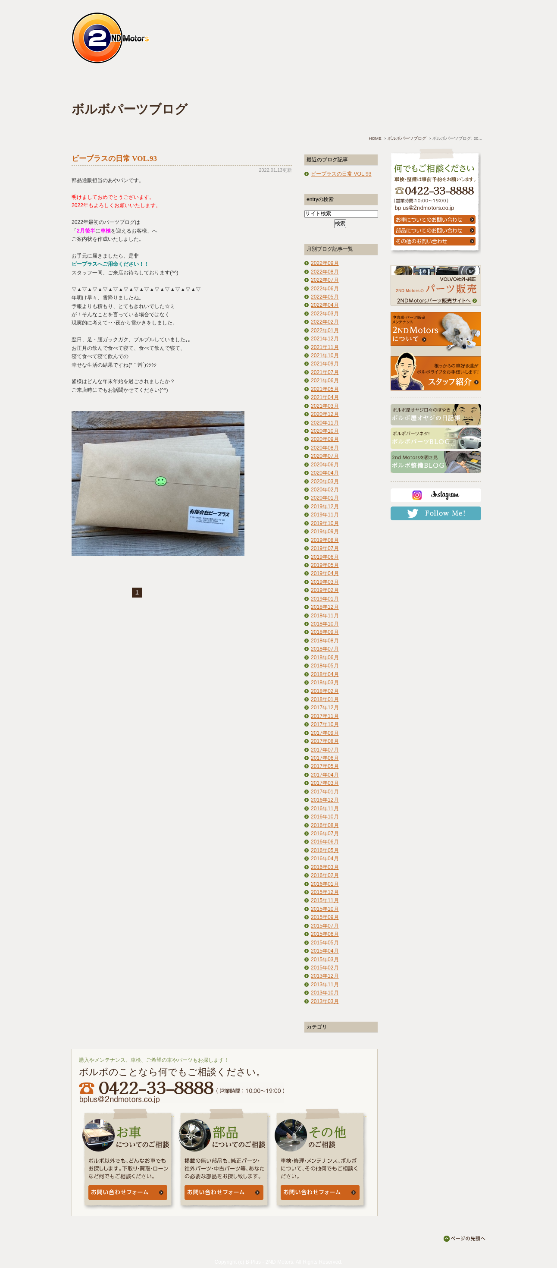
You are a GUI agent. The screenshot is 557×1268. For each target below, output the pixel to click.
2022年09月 (325, 263)
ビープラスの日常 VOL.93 (114, 158)
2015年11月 (325, 900)
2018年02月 (325, 691)
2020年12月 (325, 414)
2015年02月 (325, 968)
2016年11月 (325, 808)
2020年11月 (325, 423)
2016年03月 (325, 867)
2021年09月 (325, 364)
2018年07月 (325, 649)
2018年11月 (325, 616)
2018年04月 (325, 674)
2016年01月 (325, 884)
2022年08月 (325, 272)
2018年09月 (325, 632)
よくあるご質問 (307, 85)
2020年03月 (325, 481)
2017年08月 (325, 741)
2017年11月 (325, 716)
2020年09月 (325, 439)
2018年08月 (325, 641)
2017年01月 (325, 792)
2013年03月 (325, 1001)
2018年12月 (325, 607)
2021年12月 (325, 339)
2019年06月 (325, 557)
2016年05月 (325, 850)
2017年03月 (325, 783)
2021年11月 (325, 347)
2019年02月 (325, 590)
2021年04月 (325, 397)
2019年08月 (325, 540)
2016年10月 (325, 817)
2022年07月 (325, 280)
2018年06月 (325, 657)
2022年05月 (325, 297)
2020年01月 (325, 498)
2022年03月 (325, 314)
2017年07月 (325, 750)
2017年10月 (325, 724)
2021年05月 (325, 389)
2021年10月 (325, 355)
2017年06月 (325, 758)
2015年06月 (325, 934)
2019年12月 (325, 506)
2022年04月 (325, 305)
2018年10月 (325, 624)
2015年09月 (325, 917)
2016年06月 (325, 842)
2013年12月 (325, 976)
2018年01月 (325, 699)
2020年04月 (325, 473)
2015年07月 (325, 926)
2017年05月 (325, 766)
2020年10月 (325, 431)
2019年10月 (325, 523)
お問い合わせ (440, 85)
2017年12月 (325, 708)
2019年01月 (325, 599)
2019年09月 (325, 532)
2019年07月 (325, 548)
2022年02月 (325, 322)
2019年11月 (325, 515)
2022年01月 (325, 330)
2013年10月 (325, 993)
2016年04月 (325, 859)
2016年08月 (325, 825)
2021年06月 (325, 381)
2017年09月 (325, 733)
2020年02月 (325, 490)
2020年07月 (325, 456)
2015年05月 (325, 943)
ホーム (107, 85)
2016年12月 (325, 800)
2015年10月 (325, 909)
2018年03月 (325, 683)
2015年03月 (325, 960)
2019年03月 (325, 582)
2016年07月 (325, 834)
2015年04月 (325, 951)
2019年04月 (325, 573)
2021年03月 (325, 406)
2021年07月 (325, 372)
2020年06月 (325, 465)
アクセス (374, 85)
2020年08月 (325, 448)
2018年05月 (325, 666)
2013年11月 (325, 985)
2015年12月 (325, 892)
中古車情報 (241, 85)
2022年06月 (325, 289)
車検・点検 (175, 85)
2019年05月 (325, 565)
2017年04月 (325, 775)
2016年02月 (325, 875)
